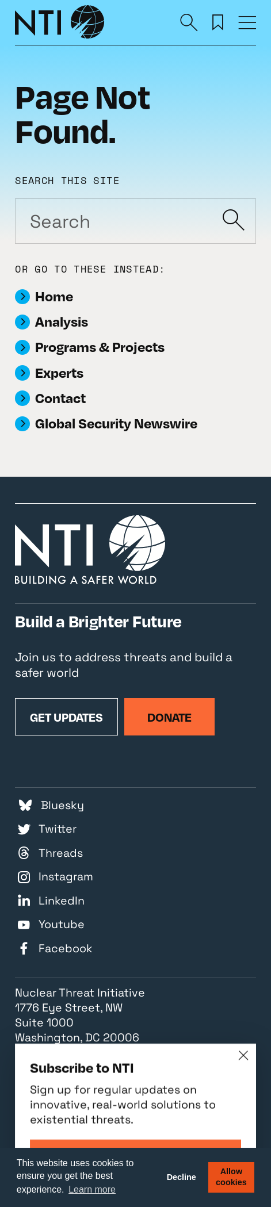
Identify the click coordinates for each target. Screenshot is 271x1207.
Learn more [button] (92, 1189)
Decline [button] (181, 1177)
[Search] (189, 21)
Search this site (67, 180)
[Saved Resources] (218, 21)
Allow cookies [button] (231, 1177)
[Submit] (233, 221)
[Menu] (247, 21)
